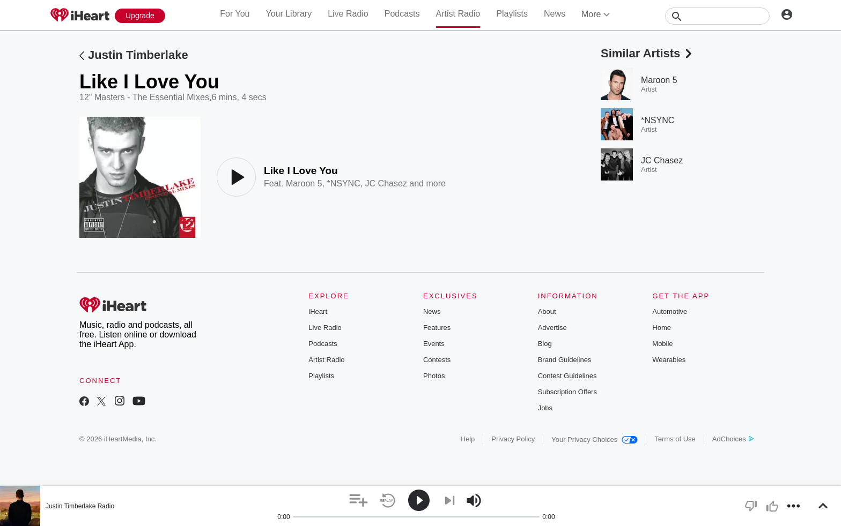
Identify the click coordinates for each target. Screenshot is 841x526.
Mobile (662, 344)
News (554, 13)
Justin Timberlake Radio (80, 506)
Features (437, 328)
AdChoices (733, 439)
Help (468, 439)
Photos (434, 376)
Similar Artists (647, 53)
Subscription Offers (567, 392)
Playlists (512, 13)
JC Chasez (386, 183)
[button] (358, 500)
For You (234, 13)
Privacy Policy (513, 439)
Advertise (552, 328)
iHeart (317, 311)
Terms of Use (675, 439)
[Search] (717, 16)
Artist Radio (458, 13)
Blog (545, 344)
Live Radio (348, 13)
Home (661, 328)
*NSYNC (343, 183)
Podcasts (402, 13)
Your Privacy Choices (594, 439)
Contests (437, 360)
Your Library (288, 13)
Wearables (668, 360)
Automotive (669, 311)
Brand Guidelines (565, 360)
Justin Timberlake (138, 55)
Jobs (545, 408)
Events (434, 344)
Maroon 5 (304, 183)
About (547, 311)
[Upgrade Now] (140, 16)
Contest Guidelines (567, 376)
